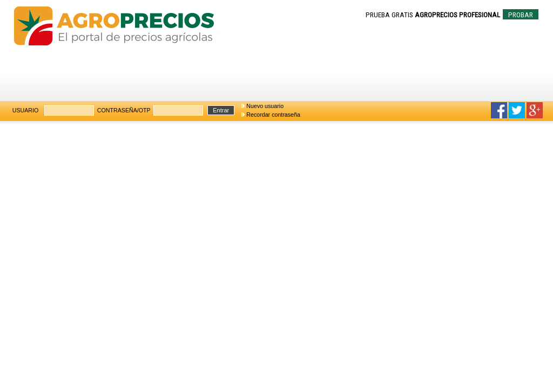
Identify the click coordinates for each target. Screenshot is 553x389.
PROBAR (520, 15)
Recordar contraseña (273, 114)
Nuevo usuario (265, 106)
